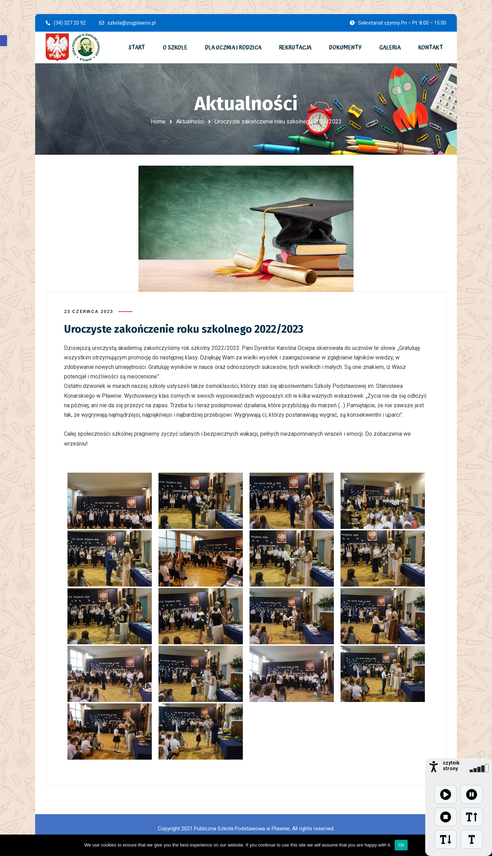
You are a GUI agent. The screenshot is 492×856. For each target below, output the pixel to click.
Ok (401, 845)
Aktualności (190, 121)
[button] (3, 40)
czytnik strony (451, 765)
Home (158, 121)
